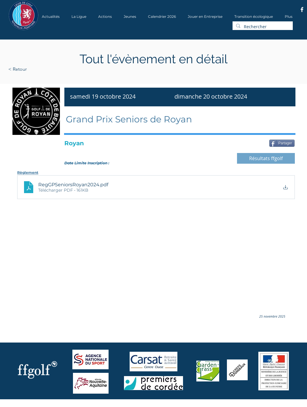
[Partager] (282, 143)
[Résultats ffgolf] (266, 158)
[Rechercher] (262, 26)
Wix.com (89, 405)
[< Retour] (36, 69)
